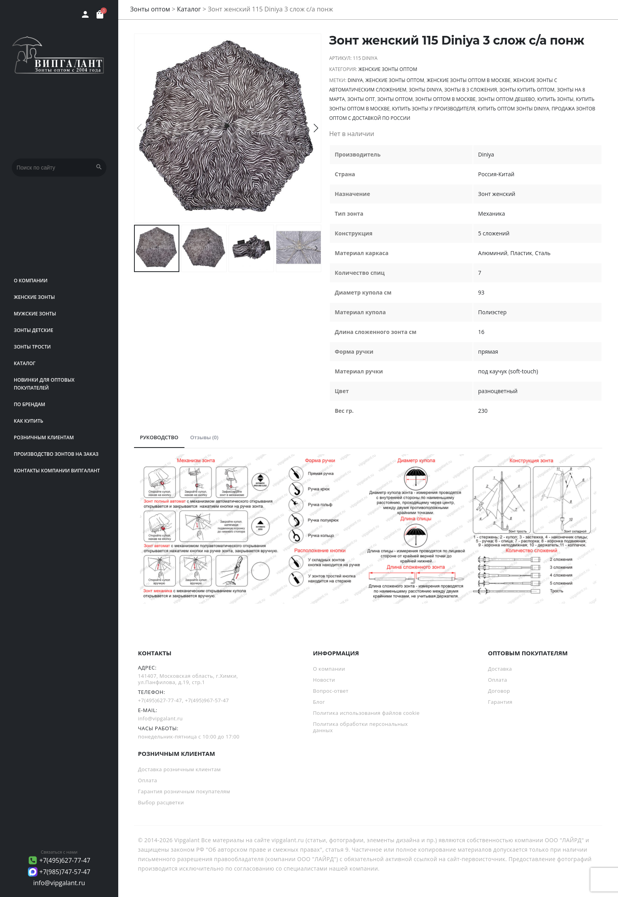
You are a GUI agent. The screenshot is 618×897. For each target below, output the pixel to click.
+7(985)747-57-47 (65, 871)
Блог (319, 701)
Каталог (24, 363)
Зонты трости (32, 346)
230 (483, 410)
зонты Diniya (425, 89)
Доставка (500, 668)
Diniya (355, 80)
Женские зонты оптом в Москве (468, 80)
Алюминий (492, 253)
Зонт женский (496, 194)
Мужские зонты (35, 313)
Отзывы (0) (204, 437)
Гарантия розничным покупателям (184, 791)
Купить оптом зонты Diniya (513, 108)
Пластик (521, 253)
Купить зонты (555, 99)
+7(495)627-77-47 (65, 860)
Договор (499, 690)
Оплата (497, 679)
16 (481, 332)
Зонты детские (33, 330)
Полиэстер (492, 312)
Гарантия (500, 701)
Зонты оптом (150, 9)
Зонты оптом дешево (506, 99)
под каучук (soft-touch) (508, 371)
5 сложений (494, 233)
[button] (316, 128)
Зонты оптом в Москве (445, 99)
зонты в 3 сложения (470, 89)
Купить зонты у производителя (433, 108)
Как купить (28, 421)
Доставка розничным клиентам (179, 769)
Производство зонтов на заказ (56, 454)
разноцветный (497, 391)
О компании (31, 280)
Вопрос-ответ (330, 690)
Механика (491, 213)
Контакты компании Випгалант (57, 470)
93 (481, 292)
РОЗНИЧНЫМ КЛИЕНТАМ (44, 437)
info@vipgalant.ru (59, 882)
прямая (488, 351)
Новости (324, 679)
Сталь (542, 253)
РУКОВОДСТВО (159, 437)
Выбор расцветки (161, 802)
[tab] (159, 437)
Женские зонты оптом (387, 69)
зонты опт (361, 99)
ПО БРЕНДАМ (29, 404)
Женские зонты (34, 297)
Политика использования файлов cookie (366, 712)
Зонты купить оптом (527, 89)
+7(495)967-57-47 (207, 700)
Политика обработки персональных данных (360, 727)
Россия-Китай (496, 174)
